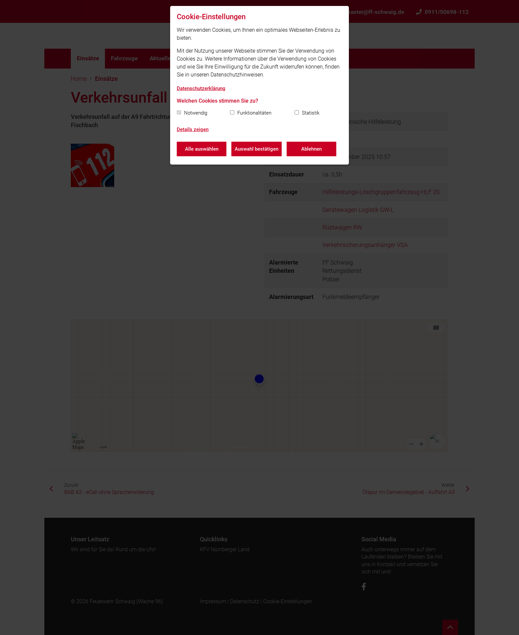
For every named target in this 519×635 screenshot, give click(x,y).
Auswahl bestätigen (256, 149)
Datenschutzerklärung (201, 88)
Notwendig (195, 113)
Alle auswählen (201, 149)
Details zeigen (193, 129)
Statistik (310, 113)
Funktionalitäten (254, 113)
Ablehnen (311, 149)
